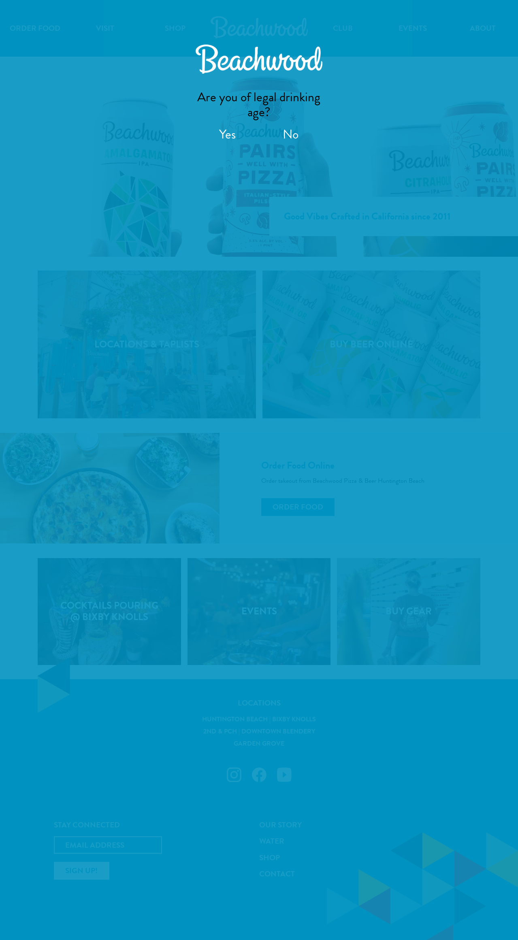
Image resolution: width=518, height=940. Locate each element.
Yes (227, 134)
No (290, 134)
